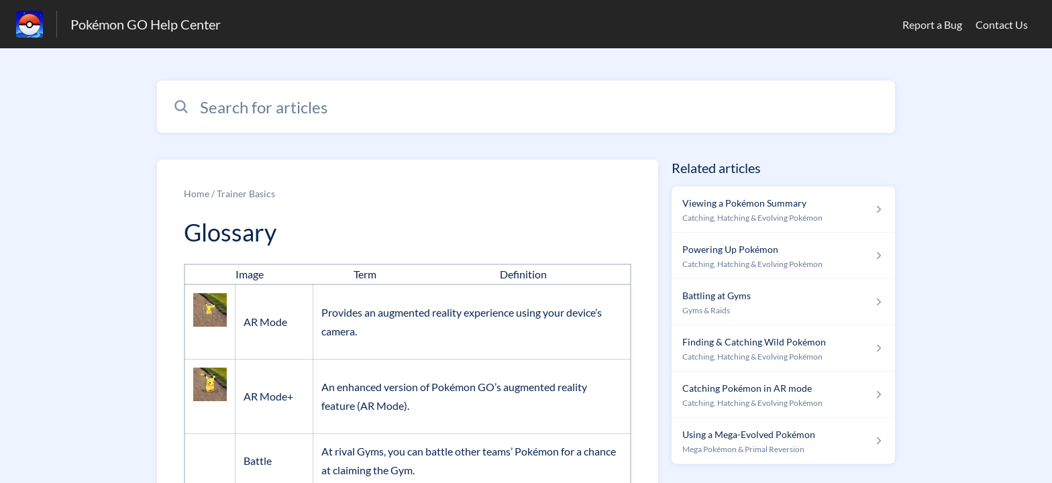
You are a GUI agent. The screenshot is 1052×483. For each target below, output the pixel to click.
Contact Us (1002, 24)
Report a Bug (932, 24)
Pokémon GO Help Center (145, 24)
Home (196, 193)
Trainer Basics (246, 193)
